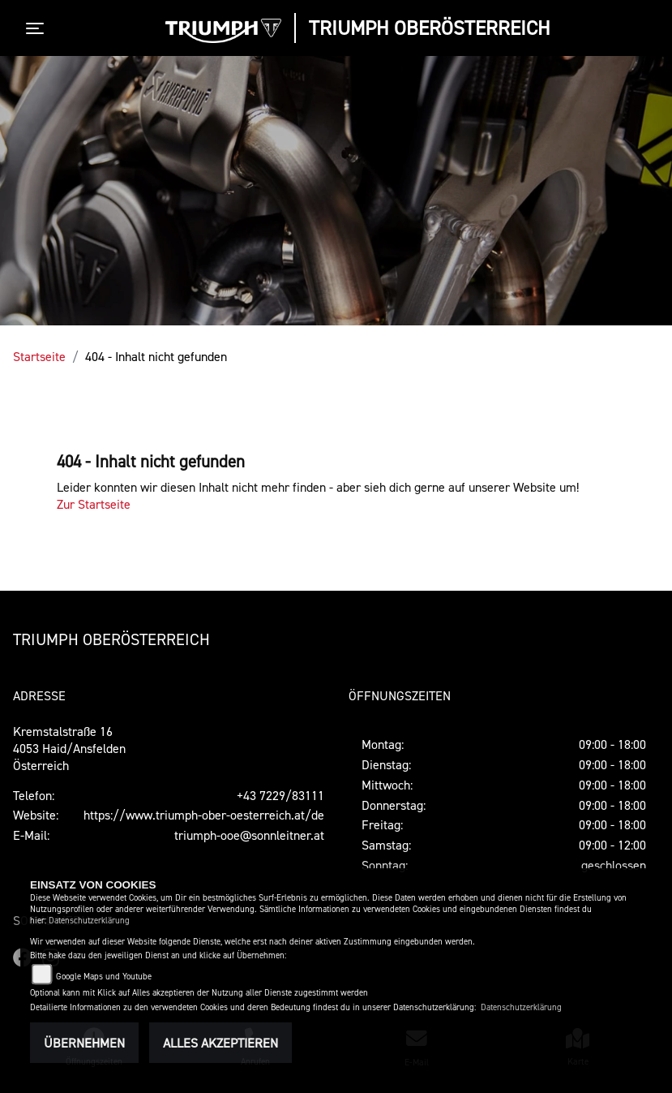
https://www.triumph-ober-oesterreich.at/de (203, 815)
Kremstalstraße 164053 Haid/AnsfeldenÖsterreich (69, 748)
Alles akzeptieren (220, 1043)
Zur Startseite (94, 504)
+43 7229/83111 (280, 795)
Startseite (39, 356)
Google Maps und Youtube (104, 976)
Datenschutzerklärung (89, 920)
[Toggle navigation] (38, 28)
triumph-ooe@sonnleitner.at (249, 835)
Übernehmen (84, 1043)
